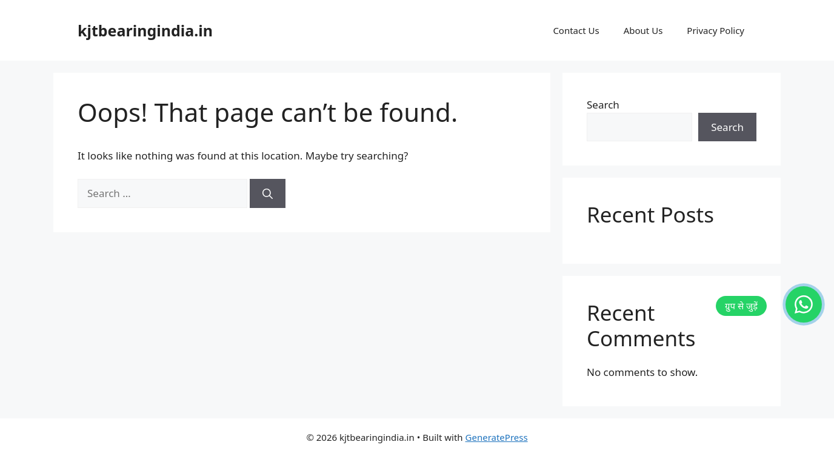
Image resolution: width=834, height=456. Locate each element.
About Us (643, 30)
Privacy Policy (715, 30)
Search (603, 105)
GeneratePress (496, 437)
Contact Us (576, 30)
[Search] (267, 193)
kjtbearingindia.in (145, 30)
